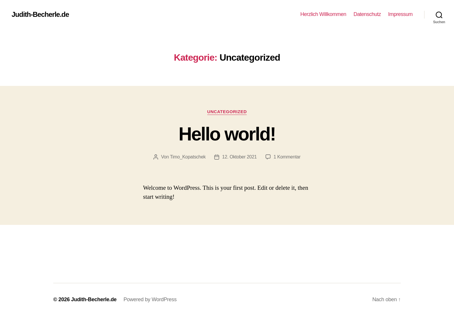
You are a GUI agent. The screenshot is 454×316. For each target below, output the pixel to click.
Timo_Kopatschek (188, 156)
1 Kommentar (287, 156)
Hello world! (227, 134)
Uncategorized (227, 111)
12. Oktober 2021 (239, 156)
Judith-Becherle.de (40, 14)
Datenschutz (367, 14)
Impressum (400, 14)
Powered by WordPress (150, 299)
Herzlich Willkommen (323, 14)
